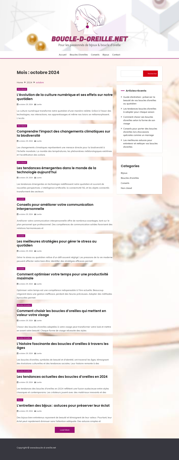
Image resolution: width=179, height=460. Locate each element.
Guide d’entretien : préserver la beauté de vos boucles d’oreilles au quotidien (139, 100)
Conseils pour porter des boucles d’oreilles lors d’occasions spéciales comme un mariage (140, 132)
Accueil (63, 54)
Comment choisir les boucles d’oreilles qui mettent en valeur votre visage (61, 313)
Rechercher (152, 73)
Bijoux (106, 54)
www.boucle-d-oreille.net (43, 447)
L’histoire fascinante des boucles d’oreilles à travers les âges (63, 346)
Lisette (39, 104)
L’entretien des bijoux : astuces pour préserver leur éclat (63, 405)
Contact (116, 54)
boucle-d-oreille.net (89, 39)
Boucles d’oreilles (79, 54)
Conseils (95, 54)
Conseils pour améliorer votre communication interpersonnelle (55, 206)
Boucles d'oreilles (24, 305)
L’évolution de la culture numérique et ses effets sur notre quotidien (65, 97)
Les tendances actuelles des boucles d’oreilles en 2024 (62, 376)
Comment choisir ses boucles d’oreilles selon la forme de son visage (139, 120)
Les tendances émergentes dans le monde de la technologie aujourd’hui (56, 170)
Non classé (22, 89)
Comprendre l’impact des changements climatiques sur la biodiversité (63, 133)
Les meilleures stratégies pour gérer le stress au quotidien (57, 243)
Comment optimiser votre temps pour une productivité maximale (62, 276)
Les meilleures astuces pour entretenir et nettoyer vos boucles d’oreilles (140, 143)
